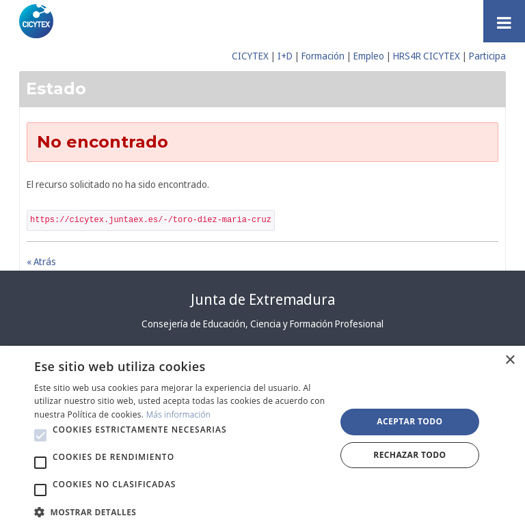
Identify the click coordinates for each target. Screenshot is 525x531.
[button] (40, 435)
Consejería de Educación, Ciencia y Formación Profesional (262, 323)
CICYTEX (250, 55)
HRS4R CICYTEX (426, 55)
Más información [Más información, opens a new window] (178, 414)
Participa (487, 55)
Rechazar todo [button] (409, 455)
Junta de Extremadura (263, 299)
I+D (285, 55)
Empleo (368, 55)
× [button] (509, 360)
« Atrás (41, 261)
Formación (323, 55)
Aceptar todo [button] (409, 421)
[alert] (262, 438)
